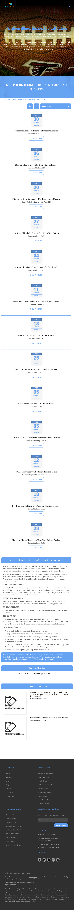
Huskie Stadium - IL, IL (36, 143)
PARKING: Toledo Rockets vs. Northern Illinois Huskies (36, 446)
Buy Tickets (36, 147)
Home (8, 773)
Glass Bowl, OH (36, 415)
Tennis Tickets (42, 781)
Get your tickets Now (38, 707)
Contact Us (9, 789)
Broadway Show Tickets (13, 826)
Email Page (9, 800)
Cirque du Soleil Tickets (13, 845)
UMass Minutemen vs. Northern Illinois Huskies (36, 481)
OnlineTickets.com (23, 883)
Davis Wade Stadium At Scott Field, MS (36, 211)
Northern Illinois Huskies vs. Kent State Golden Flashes (36, 549)
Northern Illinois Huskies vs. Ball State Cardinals (36, 378)
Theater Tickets (11, 819)
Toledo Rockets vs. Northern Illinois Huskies (36, 412)
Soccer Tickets (43, 789)
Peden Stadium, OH (36, 347)
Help (7, 781)
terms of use (33, 877)
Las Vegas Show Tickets (14, 830)
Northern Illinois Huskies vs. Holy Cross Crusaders (36, 140)
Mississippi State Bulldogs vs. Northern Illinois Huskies (36, 208)
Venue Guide (10, 796)
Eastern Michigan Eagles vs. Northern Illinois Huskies (36, 310)
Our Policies (26, 873)
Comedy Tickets (11, 822)
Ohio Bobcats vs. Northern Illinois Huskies (36, 344)
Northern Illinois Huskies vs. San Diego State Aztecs (36, 242)
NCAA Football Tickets (45, 785)
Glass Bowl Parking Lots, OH (36, 449)
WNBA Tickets (42, 796)
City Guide (9, 792)
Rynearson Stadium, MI (36, 313)
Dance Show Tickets (12, 834)
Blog (7, 785)
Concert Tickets (11, 815)
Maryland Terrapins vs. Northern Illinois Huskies (36, 174)
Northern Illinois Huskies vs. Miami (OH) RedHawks (36, 276)
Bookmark (8, 873)
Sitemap (17, 873)
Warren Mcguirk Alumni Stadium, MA (36, 484)
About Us (9, 777)
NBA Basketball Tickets (45, 773)
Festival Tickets (11, 838)
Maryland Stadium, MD (36, 177)
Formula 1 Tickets (43, 804)
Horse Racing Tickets (45, 800)
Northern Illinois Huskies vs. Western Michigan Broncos (36, 515)
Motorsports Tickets (44, 792)
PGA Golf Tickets (43, 777)
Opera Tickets (10, 841)
